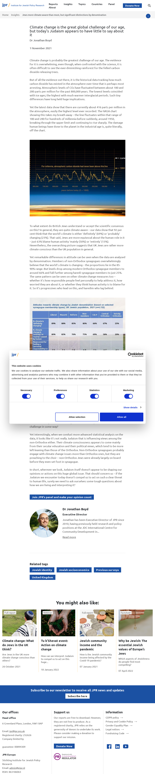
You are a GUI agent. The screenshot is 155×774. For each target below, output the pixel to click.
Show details (131, 407)
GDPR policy (112, 717)
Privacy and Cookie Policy (119, 721)
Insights (68, 4)
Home (5, 14)
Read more (69, 537)
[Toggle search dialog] (149, 5)
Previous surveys (107, 570)
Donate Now (132, 5)
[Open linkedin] (117, 746)
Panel (111, 4)
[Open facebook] (109, 746)
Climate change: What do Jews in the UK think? (18, 645)
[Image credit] (148, 16)
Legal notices (113, 729)
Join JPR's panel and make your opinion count (62, 497)
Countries (97, 4)
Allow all (121, 417)
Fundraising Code (115, 733)
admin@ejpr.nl (17, 767)
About (52, 7)
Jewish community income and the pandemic (93, 645)
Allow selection (77, 417)
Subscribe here (77, 696)
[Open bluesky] (134, 746)
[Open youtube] (125, 746)
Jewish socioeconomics (74, 570)
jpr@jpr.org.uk (17, 731)
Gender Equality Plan (117, 725)
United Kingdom (42, 577)
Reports (53, 4)
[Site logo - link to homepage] (23, 5)
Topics (82, 4)
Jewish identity (42, 570)
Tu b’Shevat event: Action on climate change (54, 645)
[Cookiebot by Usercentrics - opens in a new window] (130, 354)
